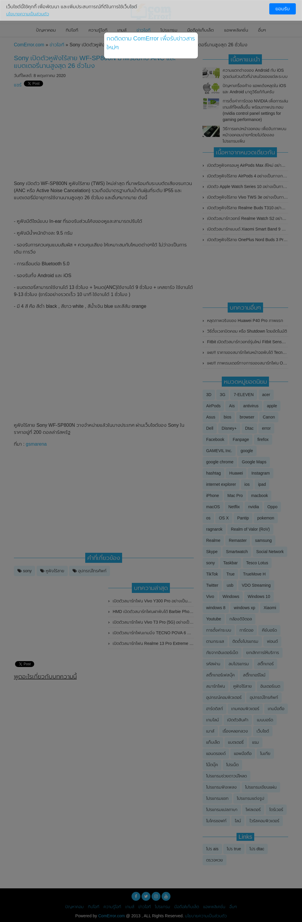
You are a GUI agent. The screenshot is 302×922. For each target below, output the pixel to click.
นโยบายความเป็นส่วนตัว (27, 14)
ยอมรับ (282, 8)
